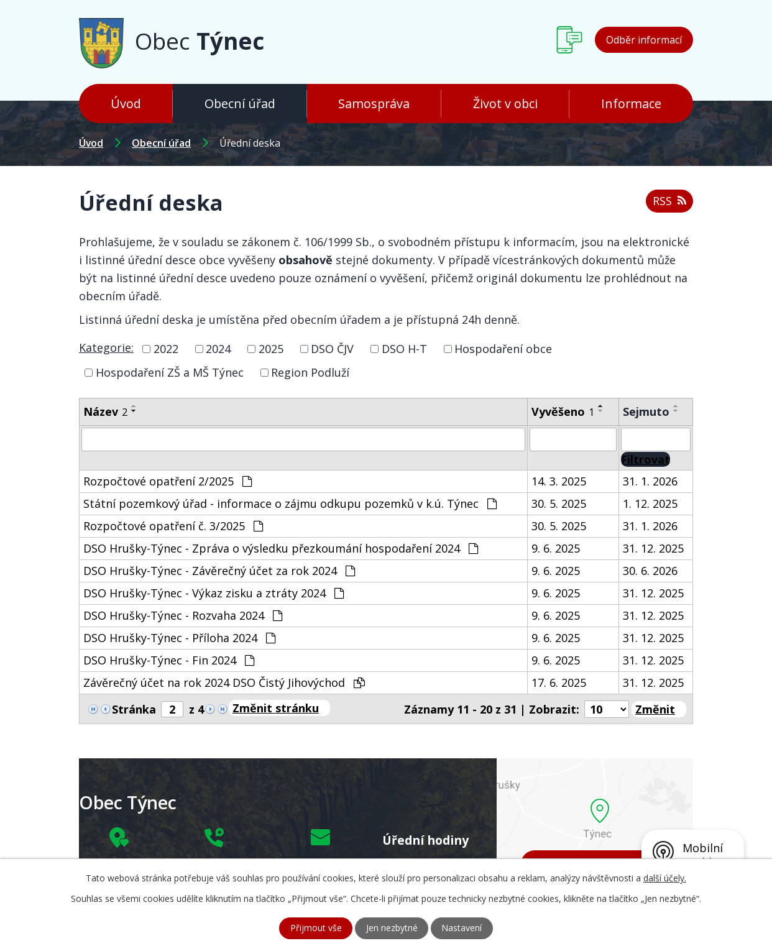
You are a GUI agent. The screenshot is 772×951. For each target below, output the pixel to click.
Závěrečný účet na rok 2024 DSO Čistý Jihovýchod (224, 682)
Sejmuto (646, 411)
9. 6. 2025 (555, 548)
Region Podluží (310, 372)
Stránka (134, 709)
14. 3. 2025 (558, 481)
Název (105, 411)
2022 (166, 348)
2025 (271, 348)
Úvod (126, 103)
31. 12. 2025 (653, 548)
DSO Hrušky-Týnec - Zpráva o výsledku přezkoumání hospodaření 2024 (280, 548)
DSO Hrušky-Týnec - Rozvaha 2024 (182, 615)
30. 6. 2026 (650, 570)
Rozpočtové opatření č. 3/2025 (173, 525)
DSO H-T (404, 348)
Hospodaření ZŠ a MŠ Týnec (170, 372)
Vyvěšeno (562, 411)
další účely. (664, 878)
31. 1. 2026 (650, 481)
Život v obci (505, 103)
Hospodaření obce (503, 348)
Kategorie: (106, 347)
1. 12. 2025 (650, 503)
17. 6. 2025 (558, 682)
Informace (631, 103)
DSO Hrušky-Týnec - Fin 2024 (168, 660)
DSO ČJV (332, 348)
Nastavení (462, 928)
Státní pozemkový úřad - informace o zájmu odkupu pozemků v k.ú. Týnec (290, 503)
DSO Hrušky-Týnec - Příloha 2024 (179, 637)
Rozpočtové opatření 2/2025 (167, 481)
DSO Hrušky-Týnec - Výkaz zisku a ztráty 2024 (213, 593)
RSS (669, 200)
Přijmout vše (316, 928)
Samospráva (374, 103)
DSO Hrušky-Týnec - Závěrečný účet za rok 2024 (219, 570)
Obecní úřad (239, 103)
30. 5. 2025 (558, 503)
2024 (218, 348)
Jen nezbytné (392, 928)
